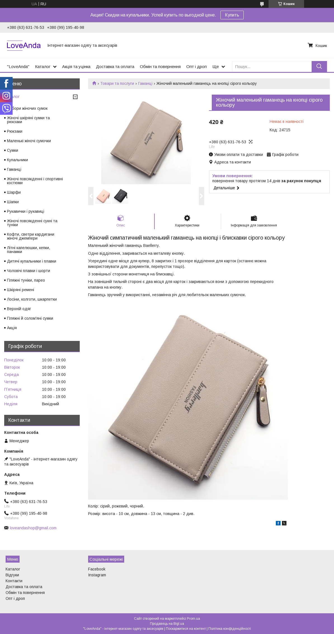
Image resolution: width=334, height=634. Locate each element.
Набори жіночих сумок (27, 108)
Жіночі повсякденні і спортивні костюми (35, 181)
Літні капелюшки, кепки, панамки (28, 249)
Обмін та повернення (160, 66)
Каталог (42, 66)
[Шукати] (319, 66)
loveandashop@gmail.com (33, 528)
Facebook (96, 569)
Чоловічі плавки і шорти (28, 270)
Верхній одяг (19, 309)
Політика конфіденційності (229, 629)
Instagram (97, 575)
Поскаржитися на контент (186, 629)
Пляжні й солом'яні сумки (30, 318)
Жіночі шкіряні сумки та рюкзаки (28, 120)
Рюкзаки (14, 131)
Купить (232, 15)
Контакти (14, 581)
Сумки (12, 150)
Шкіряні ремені (20, 289)
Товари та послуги (117, 83)
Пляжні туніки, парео (26, 280)
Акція (12, 328)
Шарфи (14, 192)
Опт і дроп (196, 66)
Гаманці (145, 83)
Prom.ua (193, 619)
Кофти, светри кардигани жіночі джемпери (30, 236)
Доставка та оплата (115, 66)
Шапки (13, 202)
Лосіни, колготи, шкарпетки (32, 299)
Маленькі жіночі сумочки (29, 141)
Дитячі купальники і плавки (31, 261)
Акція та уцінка (76, 66)
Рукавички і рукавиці (25, 211)
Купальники (17, 160)
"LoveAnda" (18, 66)
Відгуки (12, 575)
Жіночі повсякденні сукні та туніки (32, 223)
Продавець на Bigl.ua (167, 624)
